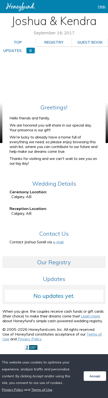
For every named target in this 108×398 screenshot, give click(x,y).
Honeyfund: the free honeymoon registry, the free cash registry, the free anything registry (21, 7)
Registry (53, 42)
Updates (19, 50)
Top (18, 42)
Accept (95, 376)
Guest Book (92, 43)
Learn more (90, 316)
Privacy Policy (29, 339)
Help (102, 6)
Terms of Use (41, 390)
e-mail (58, 242)
